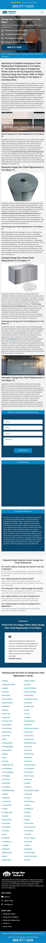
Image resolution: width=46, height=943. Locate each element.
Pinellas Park (29, 754)
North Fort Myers (30, 688)
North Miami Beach (31, 699)
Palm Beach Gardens (32, 728)
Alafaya (5, 681)
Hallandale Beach (8, 791)
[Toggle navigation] (42, 12)
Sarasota (28, 787)
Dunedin (5, 761)
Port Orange (29, 772)
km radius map (23, 485)
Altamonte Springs (9, 685)
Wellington (28, 849)
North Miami (29, 696)
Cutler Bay (6, 736)
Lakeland (6, 831)
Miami (5, 856)
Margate (5, 845)
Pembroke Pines (30, 743)
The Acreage (29, 823)
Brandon (5, 710)
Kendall (5, 816)
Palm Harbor (29, 736)
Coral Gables (7, 725)
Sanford (27, 783)
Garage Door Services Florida (22, 934)
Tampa (27, 820)
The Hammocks (30, 827)
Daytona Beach (8, 743)
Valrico (27, 845)
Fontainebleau (7, 769)
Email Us (7, 897)
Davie (5, 739)
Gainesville (6, 783)
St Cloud (28, 798)
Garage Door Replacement (11, 920)
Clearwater (6, 717)
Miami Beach (7, 860)
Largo (5, 834)
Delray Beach (7, 750)
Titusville (28, 834)
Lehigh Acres (7, 842)
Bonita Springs (7, 699)
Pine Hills (28, 750)
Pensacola (28, 747)
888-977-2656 (23, 6)
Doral (4, 758)
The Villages (29, 831)
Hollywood (6, 798)
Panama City (29, 739)
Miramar (28, 685)
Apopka (5, 688)
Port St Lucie (29, 776)
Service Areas (7, 927)
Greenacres (6, 787)
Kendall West (7, 820)
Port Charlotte (29, 769)
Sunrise (27, 805)
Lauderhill (6, 838)
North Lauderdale (30, 692)
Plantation (28, 758)
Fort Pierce (6, 780)
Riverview (28, 780)
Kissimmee (6, 823)
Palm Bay (28, 725)
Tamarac (28, 812)
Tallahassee (29, 809)
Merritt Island (7, 853)
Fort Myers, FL (8, 905)
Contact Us (6, 923)
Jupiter (5, 809)
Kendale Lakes (7, 812)
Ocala (27, 710)
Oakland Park (29, 706)
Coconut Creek (7, 721)
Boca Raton (6, 696)
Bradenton (6, 706)
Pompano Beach (30, 765)
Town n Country (30, 838)
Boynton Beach (8, 703)
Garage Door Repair (9, 914)
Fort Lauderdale (8, 772)
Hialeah (5, 794)
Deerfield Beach (8, 747)
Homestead (6, 801)
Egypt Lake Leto (8, 765)
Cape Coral (6, 714)
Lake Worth (6, 827)
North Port (28, 703)
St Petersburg (29, 801)
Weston (27, 860)
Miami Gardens (30, 681)
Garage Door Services (13, 54)
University (28, 842)
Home (3, 54)
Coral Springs (7, 728)
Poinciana (28, 761)
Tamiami (28, 816)
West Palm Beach (31, 856)
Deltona (5, 754)
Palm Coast (29, 732)
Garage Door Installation (10, 917)
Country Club (7, 732)
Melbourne (6, 849)
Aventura (6, 692)
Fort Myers (6, 776)
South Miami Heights (32, 791)
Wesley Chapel (30, 853)
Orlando (27, 717)
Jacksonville (7, 805)
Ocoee (27, 714)
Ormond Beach (30, 721)
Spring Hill (28, 794)
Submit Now (23, 450)
